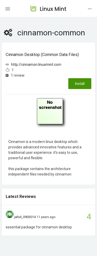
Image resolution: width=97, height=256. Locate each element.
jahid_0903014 (25, 217)
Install (80, 84)
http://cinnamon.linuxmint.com (36, 64)
